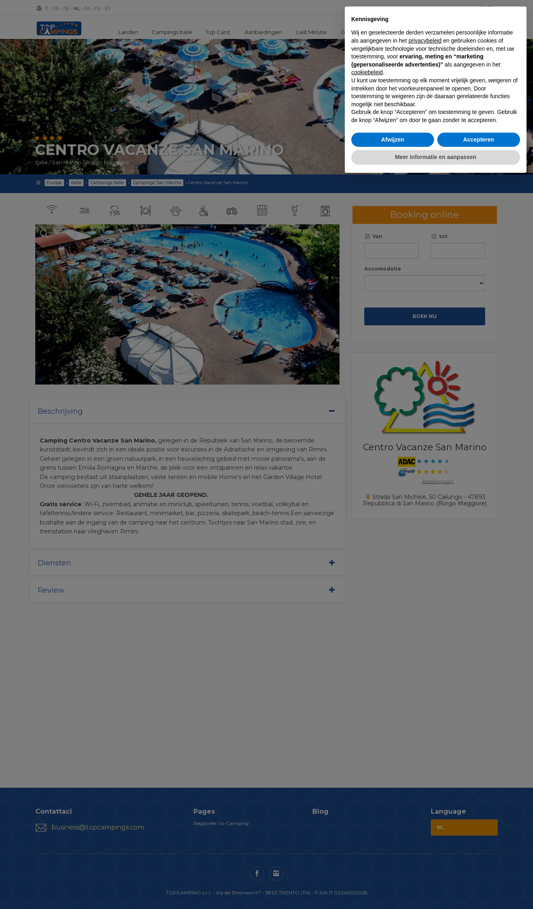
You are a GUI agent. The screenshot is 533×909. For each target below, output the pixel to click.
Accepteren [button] (478, 139)
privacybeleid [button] (425, 40)
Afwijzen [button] (392, 139)
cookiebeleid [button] (367, 72)
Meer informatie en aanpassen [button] (436, 157)
